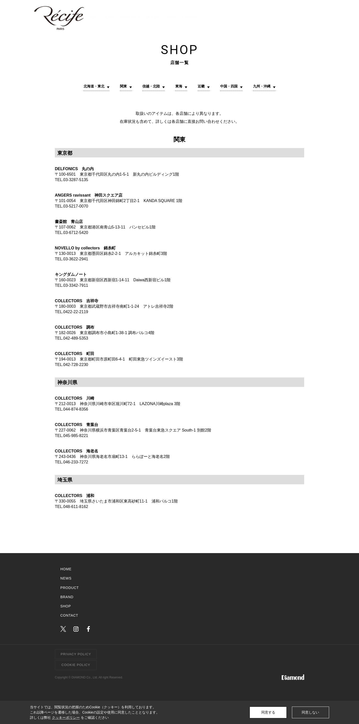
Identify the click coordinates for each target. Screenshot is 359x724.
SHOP (271, 17)
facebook (88, 631)
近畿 (202, 87)
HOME (166, 17)
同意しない (310, 712)
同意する (268, 712)
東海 (179, 87)
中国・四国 (232, 87)
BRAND (247, 17)
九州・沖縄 (267, 87)
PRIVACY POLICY (76, 656)
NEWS (190, 17)
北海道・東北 (89, 87)
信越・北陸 (150, 87)
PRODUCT (218, 17)
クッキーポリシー (66, 718)
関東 (120, 87)
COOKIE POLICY (76, 666)
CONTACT (309, 17)
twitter (63, 631)
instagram (76, 631)
